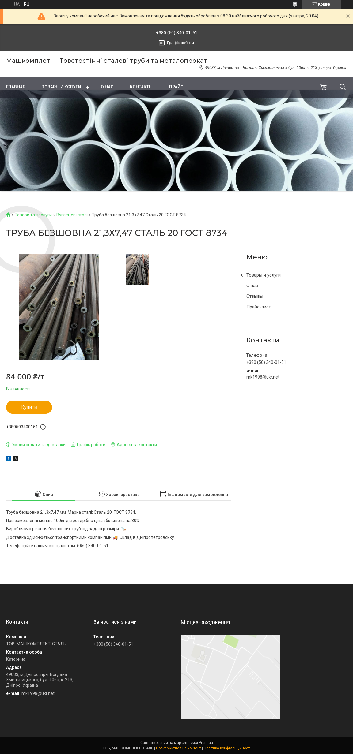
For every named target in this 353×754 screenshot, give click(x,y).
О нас (107, 86)
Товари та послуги (33, 214)
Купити (29, 407)
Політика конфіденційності (227, 748)
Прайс (176, 86)
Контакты (141, 86)
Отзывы (254, 296)
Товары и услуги (61, 86)
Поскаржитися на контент (178, 748)
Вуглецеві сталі (72, 214)
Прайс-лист (258, 307)
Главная (15, 86)
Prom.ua (206, 743)
